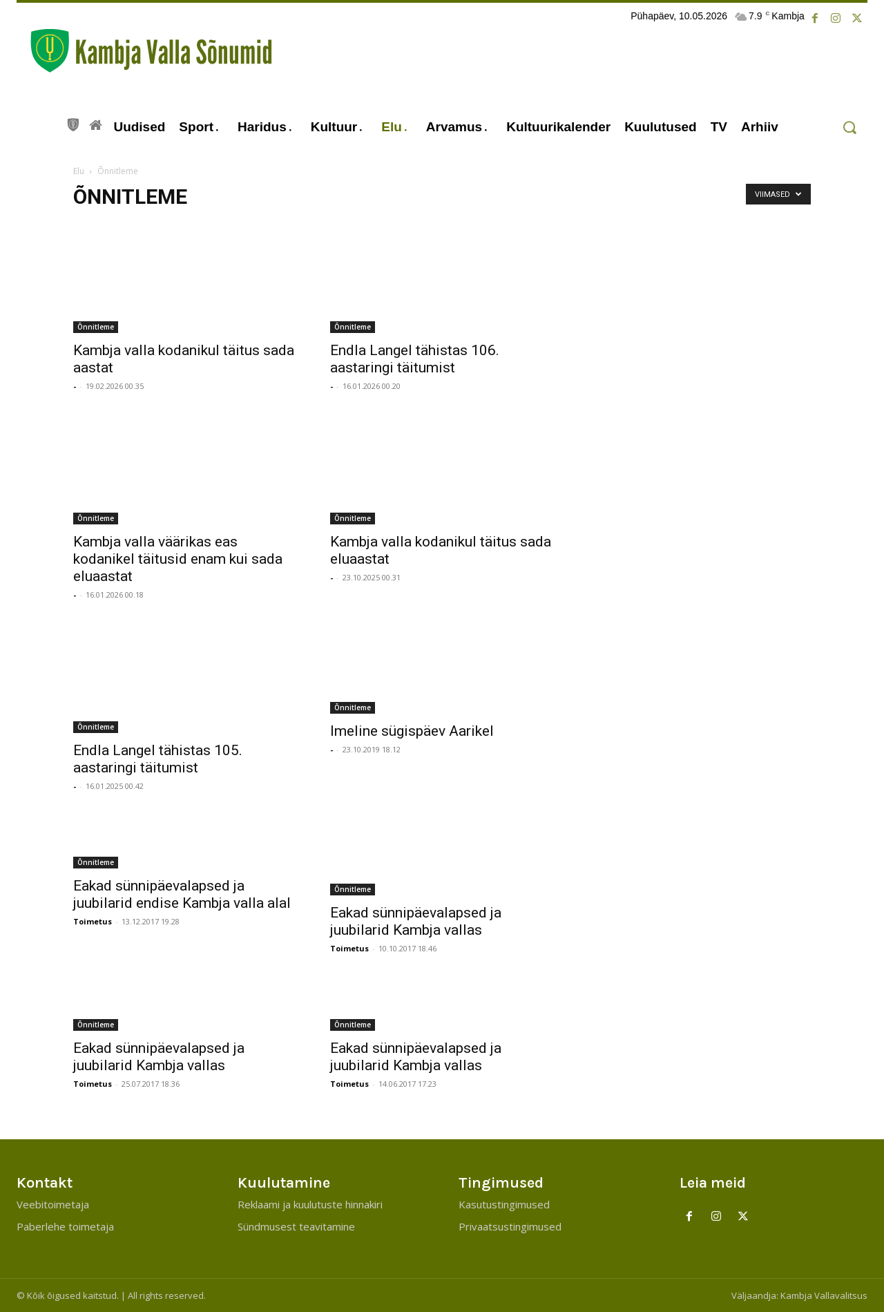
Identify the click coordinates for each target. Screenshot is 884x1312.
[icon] (73, 123)
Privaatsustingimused (510, 1226)
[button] (849, 127)
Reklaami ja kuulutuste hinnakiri (310, 1204)
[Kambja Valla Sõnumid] (144, 51)
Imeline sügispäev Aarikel (412, 731)
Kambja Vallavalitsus (823, 1295)
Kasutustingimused (504, 1204)
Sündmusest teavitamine (296, 1226)
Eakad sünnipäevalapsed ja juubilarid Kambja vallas (415, 921)
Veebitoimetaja (53, 1204)
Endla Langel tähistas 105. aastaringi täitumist (157, 759)
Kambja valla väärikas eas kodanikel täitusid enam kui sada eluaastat (177, 558)
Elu (78, 171)
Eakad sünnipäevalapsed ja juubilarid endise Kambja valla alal (182, 894)
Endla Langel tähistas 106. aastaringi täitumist (414, 359)
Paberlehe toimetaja (65, 1226)
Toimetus (92, 921)
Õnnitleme (95, 327)
